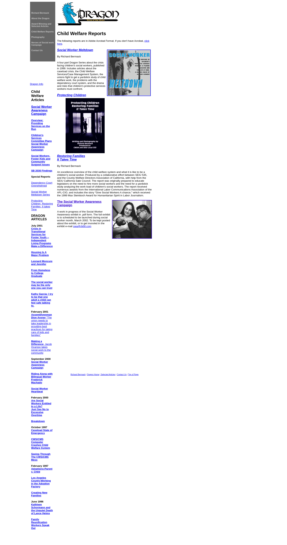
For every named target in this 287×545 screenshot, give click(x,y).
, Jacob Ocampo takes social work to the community (41, 347)
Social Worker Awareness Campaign (41, 110)
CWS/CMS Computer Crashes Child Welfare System (40, 443)
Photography (38, 37)
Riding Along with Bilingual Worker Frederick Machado (42, 378)
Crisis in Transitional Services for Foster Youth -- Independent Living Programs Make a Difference (42, 237)
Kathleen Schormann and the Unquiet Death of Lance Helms (42, 509)
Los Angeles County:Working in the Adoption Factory (41, 482)
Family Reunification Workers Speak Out (40, 524)
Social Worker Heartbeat (39, 390)
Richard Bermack (40, 13)
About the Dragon (40, 18)
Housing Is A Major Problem (40, 254)
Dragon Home (93, 374)
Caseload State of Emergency (41, 432)
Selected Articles (107, 374)
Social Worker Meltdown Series (40, 193)
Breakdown (38, 421)
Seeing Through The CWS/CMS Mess (40, 457)
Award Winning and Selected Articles (41, 25)
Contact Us (37, 50)
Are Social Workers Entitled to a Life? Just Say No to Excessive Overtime (41, 408)
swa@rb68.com (82, 226)
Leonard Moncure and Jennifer (41, 263)
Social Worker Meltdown (75, 50)
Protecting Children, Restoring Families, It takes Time (42, 205)
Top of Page (133, 374)
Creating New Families (39, 494)
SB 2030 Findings (41, 170)
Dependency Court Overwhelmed (41, 184)
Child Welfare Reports (42, 31)
